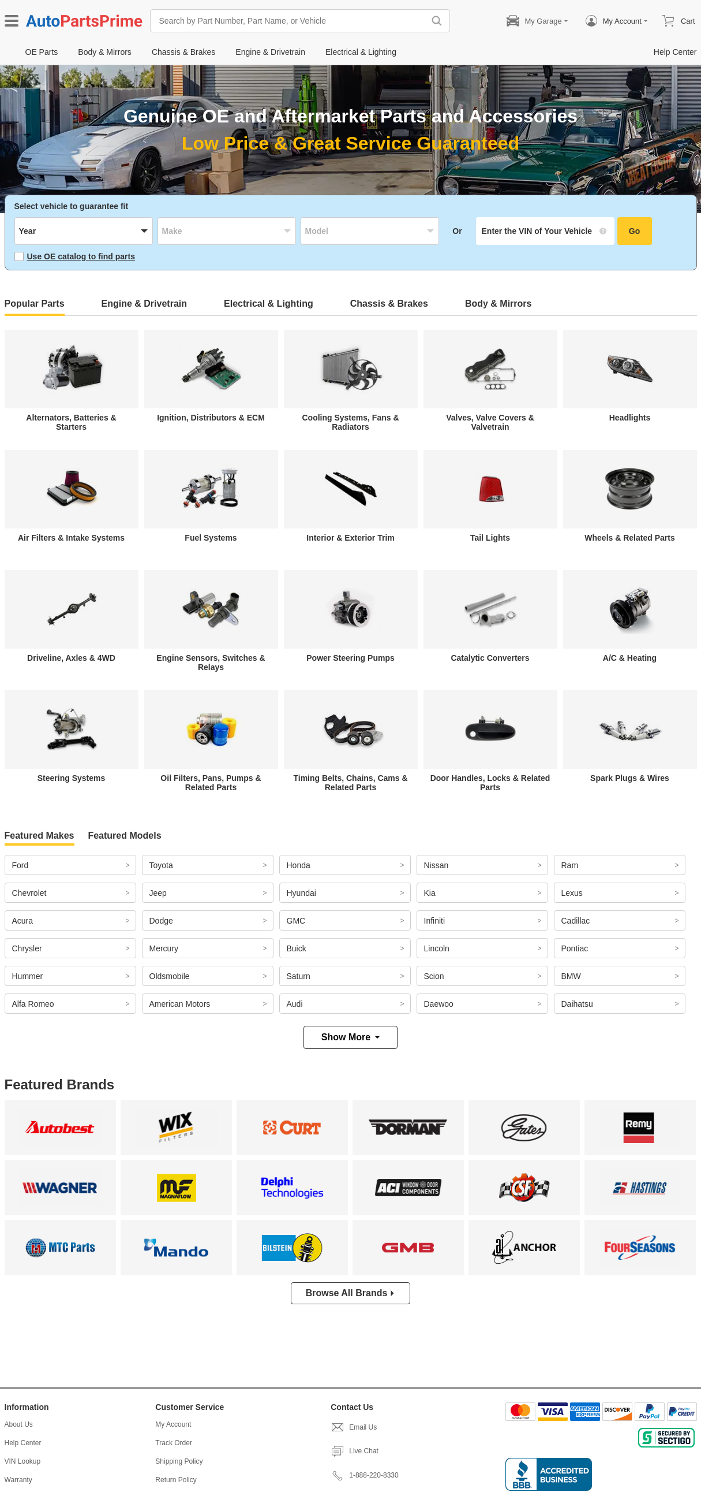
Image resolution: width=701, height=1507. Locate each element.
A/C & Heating (630, 658)
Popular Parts (35, 303)
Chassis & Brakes (389, 303)
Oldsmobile (169, 976)
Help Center (23, 1443)
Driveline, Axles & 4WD (71, 658)
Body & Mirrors (498, 303)
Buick (296, 948)
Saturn (298, 976)
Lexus (572, 893)
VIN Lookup (23, 1461)
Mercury (164, 948)
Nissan (436, 865)
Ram (570, 865)
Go (634, 231)
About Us (19, 1424)
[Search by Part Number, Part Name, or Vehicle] (290, 21)
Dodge (161, 920)
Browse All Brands (351, 1293)
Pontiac (574, 948)
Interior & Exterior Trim (350, 537)
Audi (295, 1004)
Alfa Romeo (33, 1004)
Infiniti (434, 920)
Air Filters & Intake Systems (71, 537)
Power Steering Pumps (350, 658)
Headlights (630, 417)
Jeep (158, 893)
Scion (434, 976)
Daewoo (438, 1004)
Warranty (18, 1480)
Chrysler (27, 948)
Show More (350, 1037)
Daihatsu (577, 1004)
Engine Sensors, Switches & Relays (210, 662)
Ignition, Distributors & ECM (211, 417)
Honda (298, 865)
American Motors (180, 1004)
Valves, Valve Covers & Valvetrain (490, 422)
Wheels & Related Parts (629, 537)
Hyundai (301, 893)
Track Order (173, 1443)
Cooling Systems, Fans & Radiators (350, 422)
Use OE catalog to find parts (74, 256)
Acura (22, 920)
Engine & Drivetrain (144, 303)
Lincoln (436, 948)
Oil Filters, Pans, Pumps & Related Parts (210, 782)
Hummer (27, 976)
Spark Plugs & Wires (629, 778)
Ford (20, 865)
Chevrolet (29, 893)
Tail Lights (490, 537)
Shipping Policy (179, 1461)
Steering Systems (72, 778)
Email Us (354, 1427)
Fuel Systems (211, 537)
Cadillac (575, 920)
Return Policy (175, 1480)
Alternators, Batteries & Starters (71, 422)
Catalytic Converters (490, 658)
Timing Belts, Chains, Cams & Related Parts (350, 782)
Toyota (161, 865)
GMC (296, 920)
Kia (430, 893)
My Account (173, 1424)
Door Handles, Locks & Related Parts (490, 782)
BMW (571, 976)
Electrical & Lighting (268, 303)
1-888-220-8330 (364, 1475)
